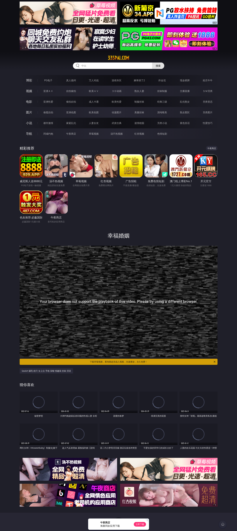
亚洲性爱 (48, 101)
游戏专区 (116, 80)
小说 (29, 123)
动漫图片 (116, 112)
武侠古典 (116, 123)
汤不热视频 (117, 133)
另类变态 (207, 101)
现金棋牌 (185, 80)
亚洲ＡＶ (48, 91)
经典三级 (162, 101)
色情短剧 (162, 133)
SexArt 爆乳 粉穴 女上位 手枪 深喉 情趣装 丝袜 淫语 (46, 370)
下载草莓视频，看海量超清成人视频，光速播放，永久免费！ (153, 362)
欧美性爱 (116, 101)
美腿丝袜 (139, 112)
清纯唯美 (162, 112)
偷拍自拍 (71, 101)
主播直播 (185, 91)
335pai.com (118, 58)
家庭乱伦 (71, 123)
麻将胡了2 (139, 80)
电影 (29, 102)
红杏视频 (139, 133)
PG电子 (48, 80)
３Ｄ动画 (116, 91)
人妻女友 (94, 123)
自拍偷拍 (71, 91)
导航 (29, 134)
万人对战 (94, 80)
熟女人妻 (139, 91)
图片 (29, 112)
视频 (29, 91)
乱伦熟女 (185, 101)
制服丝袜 (139, 101)
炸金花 (162, 80)
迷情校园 (139, 123)
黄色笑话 (185, 123)
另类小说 (162, 123)
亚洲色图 (71, 112)
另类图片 (207, 112)
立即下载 (140, 524)
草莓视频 (94, 133)
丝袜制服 (162, 91)
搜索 (158, 65)
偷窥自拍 (48, 112)
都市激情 (48, 123)
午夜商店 (71, 133)
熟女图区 (185, 112)
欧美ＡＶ (94, 91)
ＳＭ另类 (207, 91)
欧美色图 (94, 112)
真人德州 (71, 80)
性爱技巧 (207, 123)
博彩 (29, 80)
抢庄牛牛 (207, 80)
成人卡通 (94, 101)
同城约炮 (48, 133)
